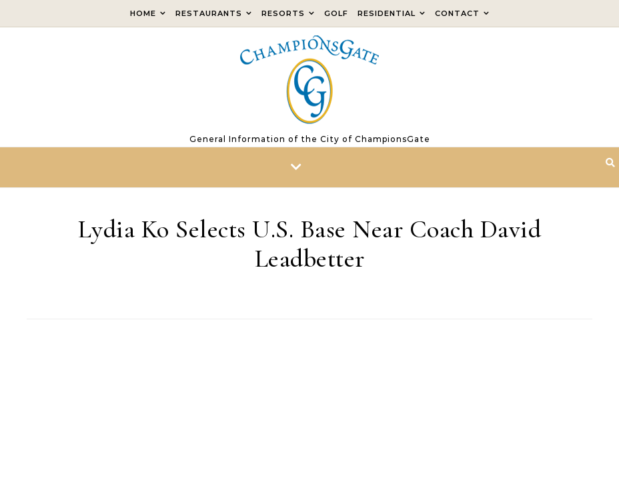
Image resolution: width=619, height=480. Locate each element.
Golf (336, 13)
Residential (387, 13)
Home (143, 13)
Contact (457, 13)
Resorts (283, 13)
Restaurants (208, 13)
